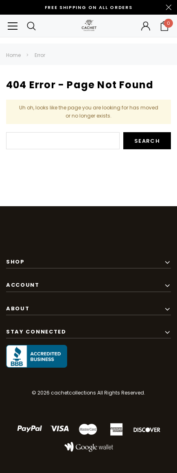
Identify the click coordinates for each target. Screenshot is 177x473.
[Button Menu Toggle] (12, 26)
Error (40, 55)
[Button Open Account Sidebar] (145, 26)
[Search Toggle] (31, 26)
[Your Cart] (164, 26)
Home (13, 55)
